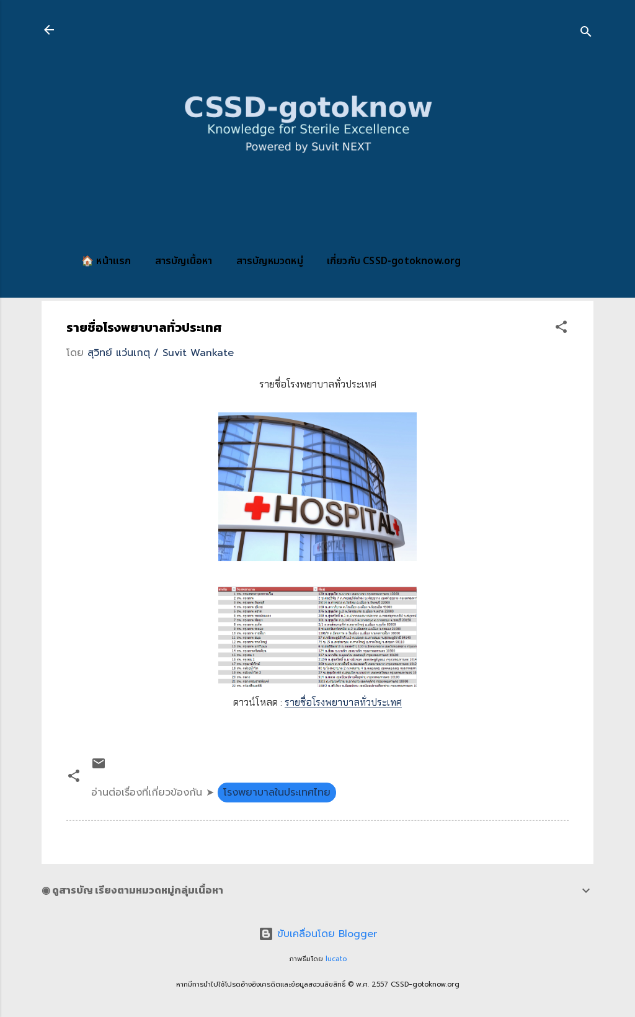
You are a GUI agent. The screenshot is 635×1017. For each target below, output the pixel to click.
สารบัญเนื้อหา (184, 261)
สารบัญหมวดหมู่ (269, 261)
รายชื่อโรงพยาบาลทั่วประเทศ (343, 702)
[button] (561, 329)
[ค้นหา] (586, 34)
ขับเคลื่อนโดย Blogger (318, 933)
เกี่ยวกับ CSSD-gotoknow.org (394, 261)
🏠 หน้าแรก (106, 261)
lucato (336, 959)
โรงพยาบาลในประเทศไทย (277, 792)
